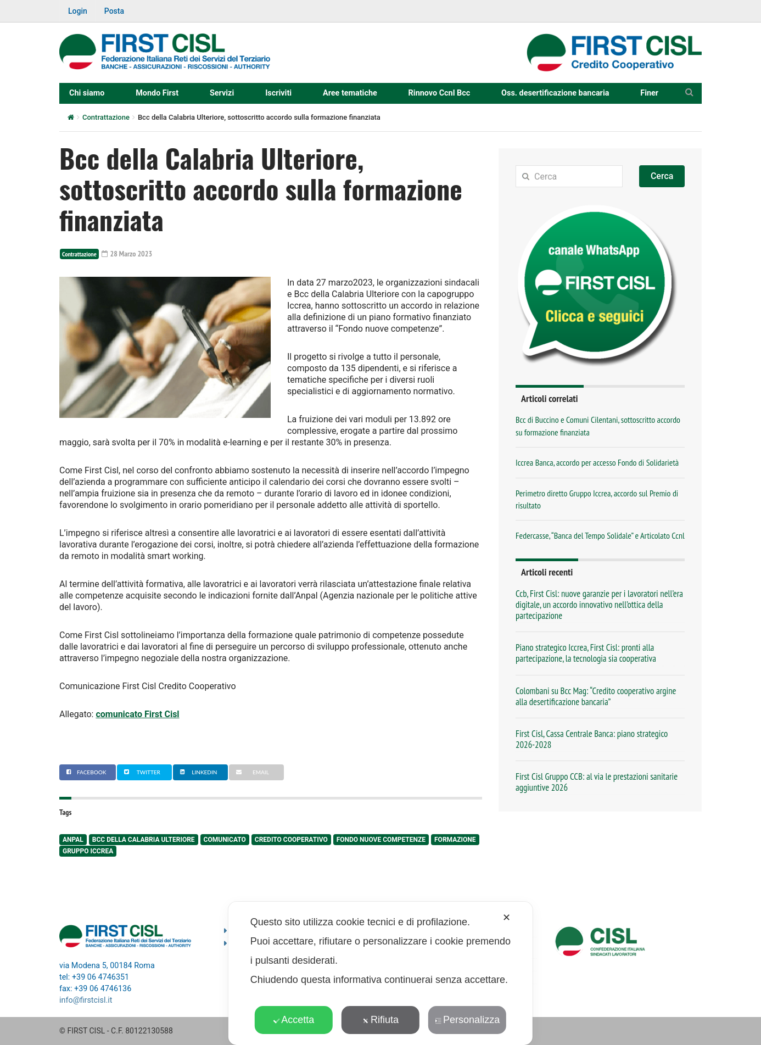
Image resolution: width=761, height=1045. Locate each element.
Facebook (85, 772)
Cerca (662, 176)
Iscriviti (278, 93)
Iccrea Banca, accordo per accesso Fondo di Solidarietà (597, 462)
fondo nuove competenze (381, 839)
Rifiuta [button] (380, 1019)
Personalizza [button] (467, 1019)
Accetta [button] (293, 1019)
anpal (73, 839)
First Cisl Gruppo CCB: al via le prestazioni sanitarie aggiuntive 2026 (597, 781)
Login (77, 11)
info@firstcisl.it (86, 1000)
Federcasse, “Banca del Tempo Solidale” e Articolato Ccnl (600, 535)
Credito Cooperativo (291, 839)
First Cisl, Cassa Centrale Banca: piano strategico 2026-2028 (592, 739)
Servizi (222, 93)
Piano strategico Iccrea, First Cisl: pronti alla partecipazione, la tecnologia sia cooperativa (586, 652)
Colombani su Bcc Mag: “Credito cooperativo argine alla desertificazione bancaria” (596, 696)
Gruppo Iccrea (88, 851)
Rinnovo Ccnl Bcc (440, 93)
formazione (455, 839)
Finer (649, 93)
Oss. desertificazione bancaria (555, 93)
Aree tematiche (350, 93)
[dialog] (380, 973)
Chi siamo (86, 93)
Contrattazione (106, 117)
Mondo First (157, 93)
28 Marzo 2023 (127, 254)
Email (250, 772)
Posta (114, 11)
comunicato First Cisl (137, 714)
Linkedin (197, 772)
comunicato (225, 839)
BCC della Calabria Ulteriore (143, 839)
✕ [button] (506, 917)
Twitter (140, 772)
